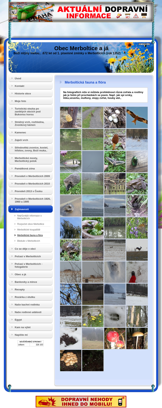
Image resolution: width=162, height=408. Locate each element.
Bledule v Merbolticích (28, 241)
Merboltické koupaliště (28, 229)
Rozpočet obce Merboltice (30, 224)
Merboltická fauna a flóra (30, 235)
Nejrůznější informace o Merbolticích (29, 217)
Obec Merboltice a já (81, 48)
